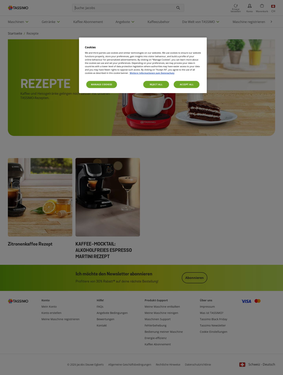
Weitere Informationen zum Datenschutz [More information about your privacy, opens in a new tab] (152, 73)
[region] (143, 65)
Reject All (156, 84)
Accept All (187, 84)
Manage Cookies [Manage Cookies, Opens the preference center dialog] (101, 84)
